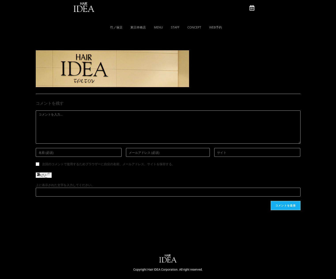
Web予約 (215, 27)
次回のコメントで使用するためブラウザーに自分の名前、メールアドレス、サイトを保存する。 (108, 164)
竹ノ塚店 (116, 27)
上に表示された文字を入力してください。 (65, 185)
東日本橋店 (138, 27)
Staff (175, 27)
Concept (194, 27)
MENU (158, 27)
